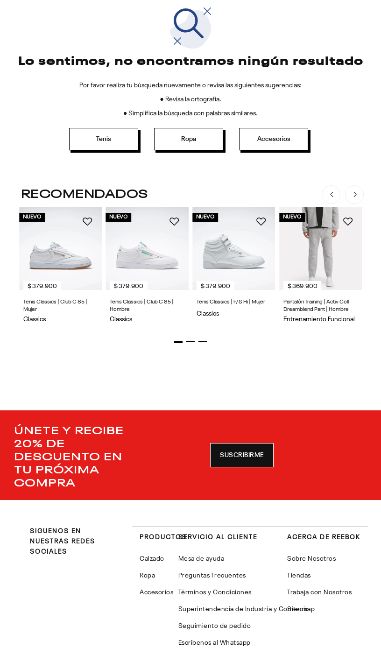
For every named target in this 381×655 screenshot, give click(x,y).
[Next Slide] (354, 194)
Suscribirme (242, 516)
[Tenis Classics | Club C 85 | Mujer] (104, 300)
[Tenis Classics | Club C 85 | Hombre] (277, 300)
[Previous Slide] (331, 194)
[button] (166, 403)
